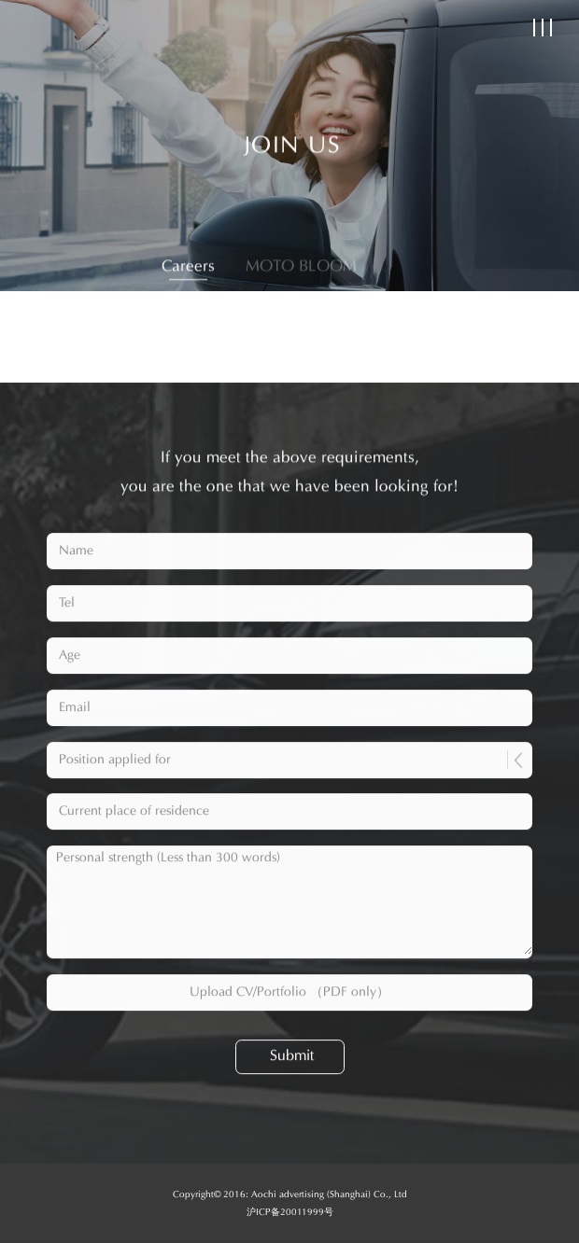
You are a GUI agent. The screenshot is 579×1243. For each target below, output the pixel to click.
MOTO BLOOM (301, 268)
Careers (188, 268)
